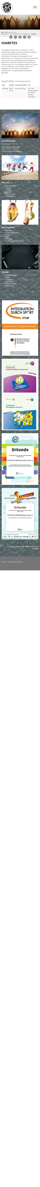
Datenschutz (9, 281)
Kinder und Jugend (11, 232)
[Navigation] (35, 7)
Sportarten (4, 34)
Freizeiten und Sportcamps (14, 241)
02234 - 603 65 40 (13, 147)
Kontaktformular (10, 275)
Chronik (8, 190)
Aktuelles (8, 192)
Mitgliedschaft (10, 194)
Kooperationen (10, 196)
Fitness (7, 234)
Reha (7, 236)
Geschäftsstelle (10, 185)
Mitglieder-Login (10, 283)
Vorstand (8, 188)
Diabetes (33, 34)
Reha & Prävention (15, 34)
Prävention (9, 239)
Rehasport (26, 34)
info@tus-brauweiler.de (14, 151)
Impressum (9, 279)
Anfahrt (7, 277)
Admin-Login (9, 285)
